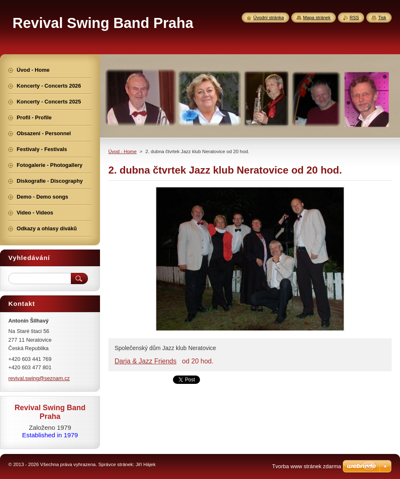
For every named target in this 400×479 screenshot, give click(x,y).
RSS (354, 17)
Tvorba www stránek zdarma (306, 466)
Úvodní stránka (268, 17)
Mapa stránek (316, 17)
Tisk (382, 17)
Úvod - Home (122, 151)
